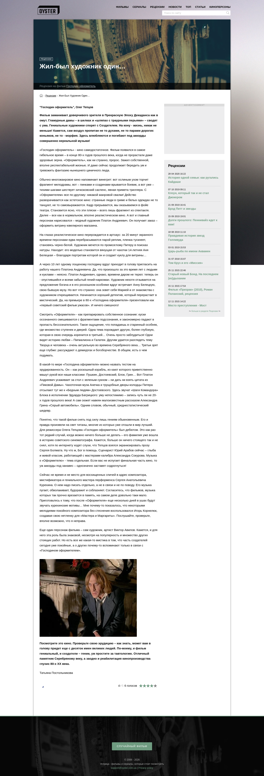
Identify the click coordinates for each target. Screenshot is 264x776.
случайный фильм (132, 746)
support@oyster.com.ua (123, 768)
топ (188, 6)
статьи (200, 6)
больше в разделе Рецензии (204, 311)
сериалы (139, 6)
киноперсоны (220, 6)
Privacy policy (145, 768)
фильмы (122, 6)
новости (175, 6)
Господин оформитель (80, 86)
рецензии (157, 6)
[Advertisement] (194, 129)
